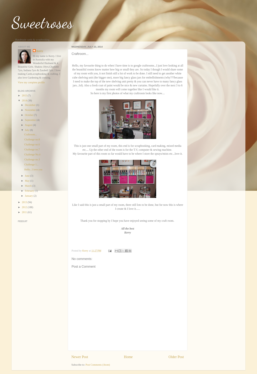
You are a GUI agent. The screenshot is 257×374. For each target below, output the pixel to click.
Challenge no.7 (32, 149)
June (27, 175)
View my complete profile (31, 82)
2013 (24, 202)
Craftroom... (30, 134)
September (31, 120)
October (29, 115)
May (27, 180)
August (29, 125)
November (30, 110)
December (30, 105)
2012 (24, 207)
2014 (24, 100)
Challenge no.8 (32, 139)
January (29, 195)
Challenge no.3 (32, 159)
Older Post (176, 357)
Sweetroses (42, 22)
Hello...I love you (33, 169)
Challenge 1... (31, 164)
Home (128, 357)
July (27, 130)
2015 (24, 95)
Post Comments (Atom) (97, 364)
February (30, 190)
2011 (24, 212)
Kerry (39, 51)
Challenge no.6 (32, 144)
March (28, 185)
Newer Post (79, 357)
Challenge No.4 (32, 154)
